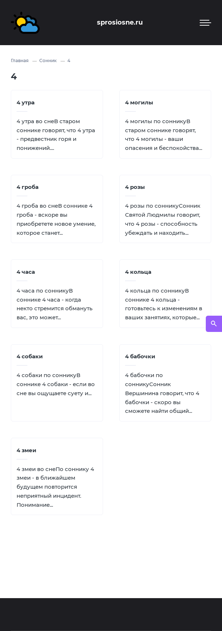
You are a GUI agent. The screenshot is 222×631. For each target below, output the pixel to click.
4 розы (135, 186)
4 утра (26, 102)
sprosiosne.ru (120, 22)
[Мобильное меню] (205, 22)
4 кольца (138, 271)
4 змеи (26, 450)
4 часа (26, 271)
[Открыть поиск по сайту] (214, 324)
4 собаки (30, 356)
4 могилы (139, 102)
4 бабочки (140, 356)
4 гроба (28, 186)
